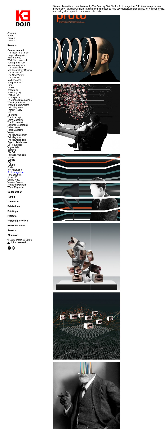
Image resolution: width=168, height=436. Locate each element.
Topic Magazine (15, 130)
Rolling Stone (14, 57)
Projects (11, 216)
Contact (11, 38)
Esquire (11, 159)
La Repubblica (14, 145)
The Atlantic (13, 77)
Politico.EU (13, 95)
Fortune (11, 164)
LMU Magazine (15, 107)
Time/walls (13, 201)
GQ (9, 162)
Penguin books (15, 82)
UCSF (10, 87)
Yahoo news (13, 127)
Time (9, 85)
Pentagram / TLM (16, 62)
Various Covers (15, 182)
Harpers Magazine (16, 55)
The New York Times (18, 52)
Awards (11, 230)
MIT (9, 112)
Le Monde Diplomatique (19, 100)
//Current (11, 33)
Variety (10, 132)
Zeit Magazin (14, 137)
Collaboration (14, 192)
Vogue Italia (13, 147)
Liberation (12, 115)
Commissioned (15, 50)
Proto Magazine (15, 172)
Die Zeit (11, 152)
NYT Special (13, 97)
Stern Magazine (15, 120)
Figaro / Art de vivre (17, 142)
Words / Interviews (17, 220)
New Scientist (14, 174)
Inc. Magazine (14, 169)
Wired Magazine (15, 187)
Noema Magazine (16, 65)
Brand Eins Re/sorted (18, 105)
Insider (10, 157)
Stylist (10, 167)
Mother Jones (14, 80)
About (10, 35)
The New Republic (16, 140)
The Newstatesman (17, 135)
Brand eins (12, 90)
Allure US (12, 177)
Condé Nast (13, 179)
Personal (12, 45)
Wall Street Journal (17, 60)
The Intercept (14, 117)
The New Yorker (15, 75)
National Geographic (17, 125)
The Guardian (14, 72)
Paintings (12, 211)
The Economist (15, 122)
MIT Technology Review (19, 70)
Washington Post (16, 102)
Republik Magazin (16, 155)
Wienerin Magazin (16, 184)
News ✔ (11, 40)
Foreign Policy (14, 110)
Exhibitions (13, 206)
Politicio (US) (14, 92)
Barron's (11, 150)
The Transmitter (15, 67)
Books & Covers (16, 225)
